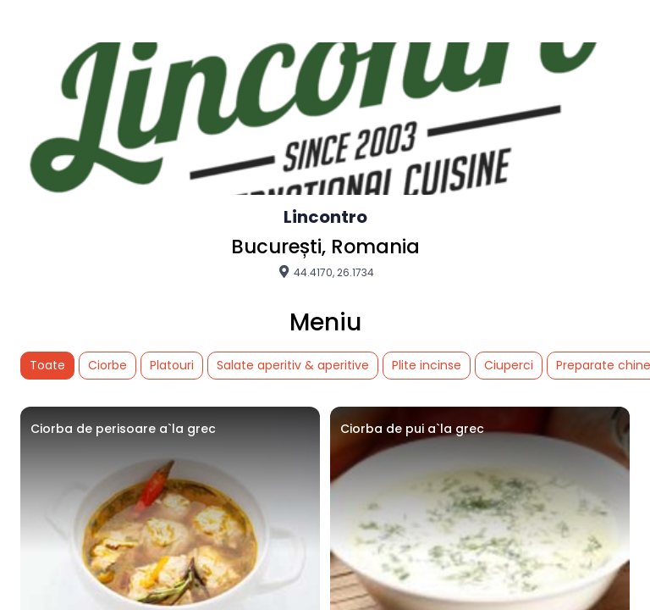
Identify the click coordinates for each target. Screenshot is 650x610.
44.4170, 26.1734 (325, 272)
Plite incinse (426, 365)
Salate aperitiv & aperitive (293, 365)
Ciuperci (508, 365)
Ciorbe (107, 365)
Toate (47, 365)
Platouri (172, 365)
